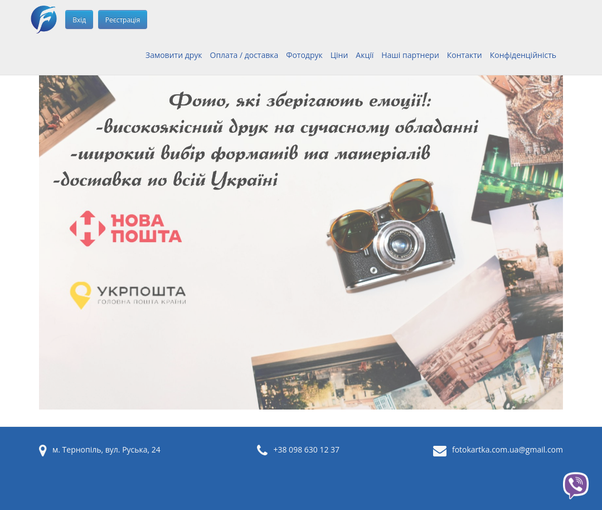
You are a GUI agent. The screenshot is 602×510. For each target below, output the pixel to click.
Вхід (79, 20)
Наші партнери (410, 55)
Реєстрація (122, 20)
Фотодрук (304, 55)
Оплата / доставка (244, 55)
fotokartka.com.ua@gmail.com (507, 449)
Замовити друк (173, 55)
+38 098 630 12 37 (306, 449)
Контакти (464, 55)
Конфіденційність (523, 55)
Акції (364, 55)
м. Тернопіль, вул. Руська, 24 (106, 449)
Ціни (339, 55)
